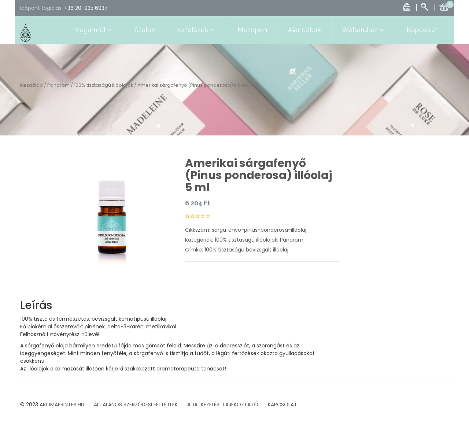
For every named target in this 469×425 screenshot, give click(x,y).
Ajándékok (304, 30)
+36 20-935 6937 (86, 8)
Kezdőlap (31, 85)
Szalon (144, 30)
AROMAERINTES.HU (62, 404)
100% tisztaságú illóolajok (103, 85)
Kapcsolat (422, 30)
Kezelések (196, 30)
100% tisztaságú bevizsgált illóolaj (246, 249)
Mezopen (252, 30)
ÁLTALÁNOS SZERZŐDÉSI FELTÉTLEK (136, 404)
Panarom (58, 85)
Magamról (94, 30)
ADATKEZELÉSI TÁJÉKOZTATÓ (222, 404)
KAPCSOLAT (282, 404)
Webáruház (364, 30)
